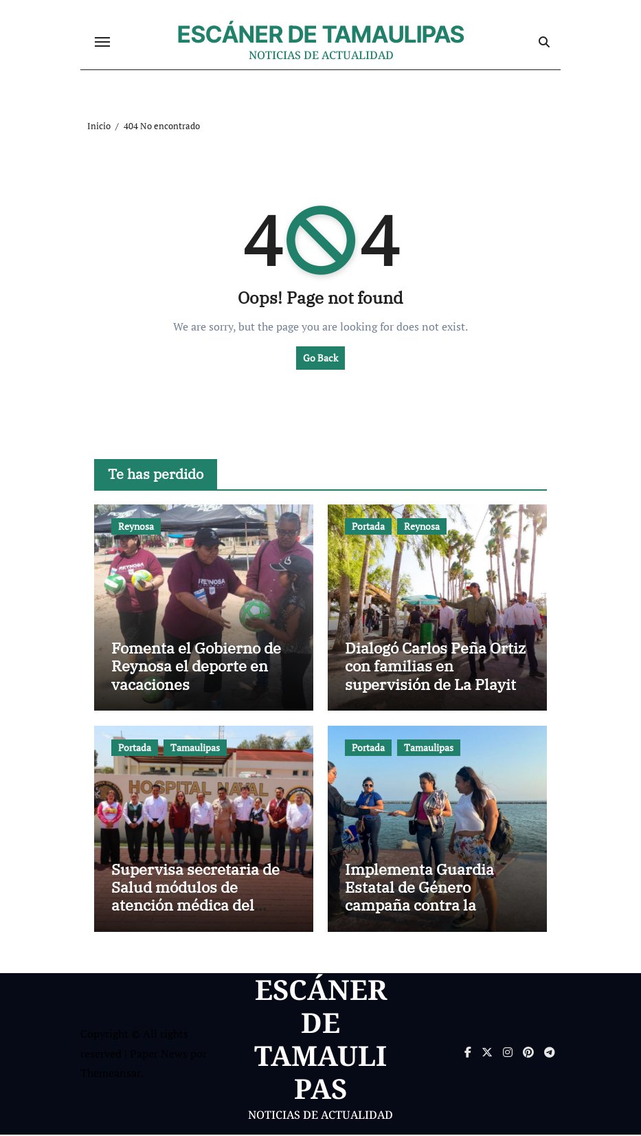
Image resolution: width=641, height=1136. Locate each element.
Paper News (159, 1054)
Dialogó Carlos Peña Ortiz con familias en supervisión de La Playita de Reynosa (435, 676)
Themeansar (110, 1074)
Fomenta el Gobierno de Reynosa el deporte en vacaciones (196, 667)
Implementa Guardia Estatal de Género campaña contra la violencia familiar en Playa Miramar (419, 906)
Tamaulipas (195, 748)
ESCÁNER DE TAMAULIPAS (321, 35)
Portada (368, 527)
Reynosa (136, 527)
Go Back (320, 359)
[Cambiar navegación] (102, 43)
